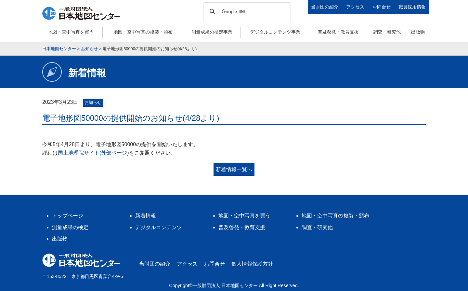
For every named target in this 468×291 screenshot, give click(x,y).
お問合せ (381, 6)
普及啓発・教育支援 (338, 32)
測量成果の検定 (70, 227)
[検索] (246, 12)
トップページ (67, 215)
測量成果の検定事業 (211, 32)
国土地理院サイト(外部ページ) (93, 153)
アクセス (355, 6)
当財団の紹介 (324, 6)
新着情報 (145, 215)
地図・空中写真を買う (71, 32)
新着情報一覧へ (234, 169)
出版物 (418, 32)
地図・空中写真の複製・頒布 (143, 32)
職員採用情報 (412, 6)
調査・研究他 (387, 32)
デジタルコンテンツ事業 (275, 32)
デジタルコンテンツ (158, 227)
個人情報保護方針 (252, 264)
